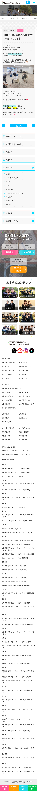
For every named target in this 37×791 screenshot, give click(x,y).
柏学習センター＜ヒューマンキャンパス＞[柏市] (18, 533)
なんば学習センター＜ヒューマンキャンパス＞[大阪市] (19, 647)
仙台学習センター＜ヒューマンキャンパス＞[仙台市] (18, 485)
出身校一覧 (23, 378)
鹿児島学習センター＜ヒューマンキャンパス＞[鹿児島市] (18, 759)
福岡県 (4, 715)
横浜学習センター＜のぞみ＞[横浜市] (15, 570)
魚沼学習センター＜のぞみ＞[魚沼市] (15, 581)
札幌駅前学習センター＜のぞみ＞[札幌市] (16, 472)
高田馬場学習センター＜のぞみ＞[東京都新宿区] (18, 540)
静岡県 (4, 599)
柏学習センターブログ (13, 144)
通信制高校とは (25, 400)
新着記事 (9, 213)
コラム (8, 182)
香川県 (4, 696)
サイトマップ (7, 422)
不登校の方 (23, 440)
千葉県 (4, 525)
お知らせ (9, 174)
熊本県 (4, 735)
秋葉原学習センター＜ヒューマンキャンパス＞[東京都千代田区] (18, 549)
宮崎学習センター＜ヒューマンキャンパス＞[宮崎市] (18, 749)
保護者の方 (23, 436)
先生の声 (9, 160)
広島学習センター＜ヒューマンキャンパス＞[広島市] (18, 672)
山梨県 (4, 589)
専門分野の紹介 (8, 374)
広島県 (4, 667)
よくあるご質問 (8, 400)
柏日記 (8, 205)
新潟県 (4, 574)
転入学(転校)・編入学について (12, 388)
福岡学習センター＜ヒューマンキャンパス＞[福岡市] (18, 726)
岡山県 (4, 686)
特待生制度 (6, 404)
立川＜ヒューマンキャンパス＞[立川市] (15, 558)
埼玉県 (4, 511)
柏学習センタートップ (13, 136)
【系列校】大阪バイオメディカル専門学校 (15, 450)
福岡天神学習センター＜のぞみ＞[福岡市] (16, 731)
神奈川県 (4, 562)
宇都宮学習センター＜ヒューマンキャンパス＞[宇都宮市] (18, 498)
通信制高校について (26, 366)
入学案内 (6, 384)
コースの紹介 (24, 370)
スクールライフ (8, 392)
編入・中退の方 (25, 432)
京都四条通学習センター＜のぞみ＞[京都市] (17, 655)
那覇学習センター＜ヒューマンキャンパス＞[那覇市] (18, 772)
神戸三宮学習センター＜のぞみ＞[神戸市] (16, 663)
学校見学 (6, 418)
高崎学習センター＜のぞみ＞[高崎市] (15, 507)
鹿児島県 (4, 754)
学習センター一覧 (13, 18)
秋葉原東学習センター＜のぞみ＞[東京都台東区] (18, 554)
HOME (3, 18)
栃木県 (4, 494)
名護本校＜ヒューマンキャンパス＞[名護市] (17, 767)
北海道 (4, 464)
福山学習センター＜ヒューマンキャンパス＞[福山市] (18, 682)
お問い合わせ (24, 418)
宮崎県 (4, 744)
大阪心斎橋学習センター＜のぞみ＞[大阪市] (17, 642)
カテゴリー (9, 167)
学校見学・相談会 (18, 269)
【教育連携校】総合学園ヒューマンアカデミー (17, 454)
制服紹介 (6, 378)
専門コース (9, 201)
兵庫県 (4, 659)
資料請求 (9, 252)
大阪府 (4, 638)
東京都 (4, 536)
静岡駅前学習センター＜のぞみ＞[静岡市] (16, 603)
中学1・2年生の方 (8, 428)
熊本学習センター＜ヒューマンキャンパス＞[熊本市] (18, 739)
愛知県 (4, 615)
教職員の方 (6, 440)
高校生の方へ (7, 432)
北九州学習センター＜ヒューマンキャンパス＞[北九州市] (18, 720)
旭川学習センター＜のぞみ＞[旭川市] (15, 476)
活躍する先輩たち (8, 396)
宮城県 (4, 480)
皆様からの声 (24, 392)
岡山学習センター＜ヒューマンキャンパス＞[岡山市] (18, 691)
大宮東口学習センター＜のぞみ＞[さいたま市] (17, 521)
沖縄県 (4, 764)
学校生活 (9, 197)
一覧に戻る (18, 126)
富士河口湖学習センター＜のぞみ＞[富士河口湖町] (18, 594)
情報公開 (6, 366)
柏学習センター (26, 18)
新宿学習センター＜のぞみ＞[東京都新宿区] (17, 544)
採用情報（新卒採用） (9, 408)
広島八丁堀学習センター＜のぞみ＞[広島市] (17, 677)
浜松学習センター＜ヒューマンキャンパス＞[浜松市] (18, 608)
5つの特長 (23, 374)
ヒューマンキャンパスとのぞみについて (15, 362)
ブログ (8, 185)
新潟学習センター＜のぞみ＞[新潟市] (15, 578)
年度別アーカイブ (12, 221)
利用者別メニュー (25, 396)
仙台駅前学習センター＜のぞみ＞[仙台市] (16, 490)
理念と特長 (6, 359)
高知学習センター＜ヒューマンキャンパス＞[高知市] (18, 710)
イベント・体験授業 (12, 178)
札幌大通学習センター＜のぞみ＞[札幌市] (16, 468)
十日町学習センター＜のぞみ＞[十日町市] (16, 585)
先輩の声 (9, 152)
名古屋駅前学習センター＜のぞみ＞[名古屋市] (18, 624)
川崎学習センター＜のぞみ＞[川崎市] (15, 566)
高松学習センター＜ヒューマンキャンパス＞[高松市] (18, 701)
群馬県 (4, 503)
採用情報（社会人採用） (27, 404)
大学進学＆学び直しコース (14, 193)
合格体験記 (10, 189)
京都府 (4, 651)
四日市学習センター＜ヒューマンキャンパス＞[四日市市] (18, 633)
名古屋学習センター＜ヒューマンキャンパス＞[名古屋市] (18, 619)
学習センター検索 (8, 370)
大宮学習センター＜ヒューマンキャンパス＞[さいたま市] (19, 516)
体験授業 (27, 252)
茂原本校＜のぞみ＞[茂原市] (12, 529)
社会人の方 (6, 436)
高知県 (4, 706)
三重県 (4, 628)
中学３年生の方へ (25, 428)
